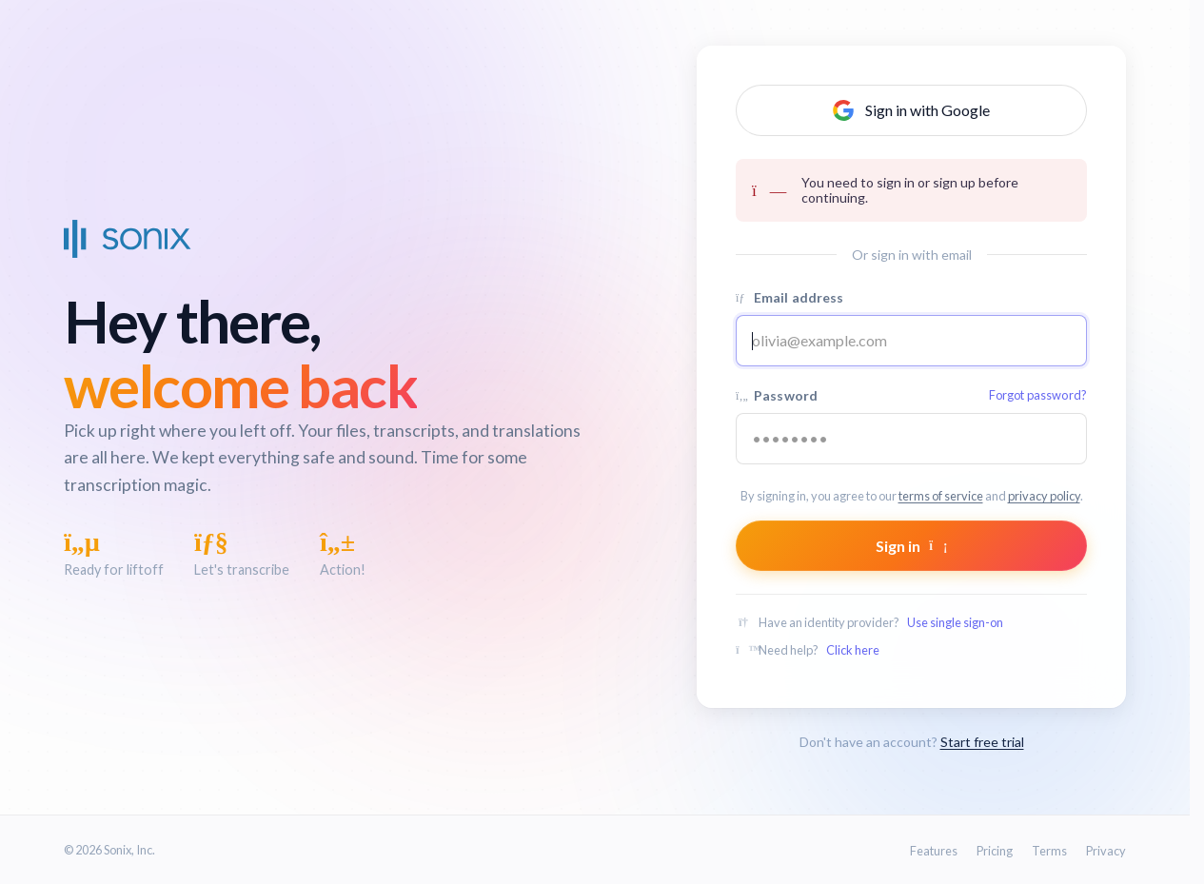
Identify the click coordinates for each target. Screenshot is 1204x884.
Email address (790, 297)
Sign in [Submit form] (912, 546)
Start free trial (982, 742)
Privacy (1106, 850)
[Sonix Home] (127, 239)
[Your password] (911, 438)
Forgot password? (1038, 395)
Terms (1049, 850)
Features (933, 850)
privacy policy (1044, 495)
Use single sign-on (955, 622)
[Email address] (911, 340)
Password (911, 395)
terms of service (940, 495)
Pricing (995, 850)
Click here (852, 650)
